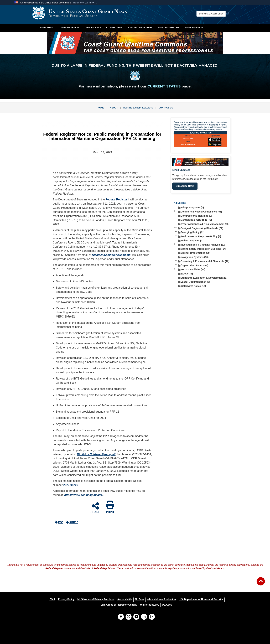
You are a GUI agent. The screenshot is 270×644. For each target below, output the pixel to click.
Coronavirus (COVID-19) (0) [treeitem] (195, 220)
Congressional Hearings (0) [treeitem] (195, 215)
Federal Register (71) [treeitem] (191, 240)
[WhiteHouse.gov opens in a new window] (149, 604)
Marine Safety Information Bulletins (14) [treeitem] (202, 248)
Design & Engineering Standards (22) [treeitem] (200, 228)
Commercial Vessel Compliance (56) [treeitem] (200, 211)
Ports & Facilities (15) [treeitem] (191, 269)
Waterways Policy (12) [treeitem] (192, 286)
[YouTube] (136, 617)
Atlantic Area (114, 28)
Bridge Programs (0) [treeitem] (191, 207)
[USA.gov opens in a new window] (167, 604)
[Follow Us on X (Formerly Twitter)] (129, 617)
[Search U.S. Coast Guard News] (204, 14)
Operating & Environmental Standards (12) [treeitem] (203, 261)
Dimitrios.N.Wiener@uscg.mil (96, 454)
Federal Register (116, 199)
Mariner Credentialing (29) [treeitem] (194, 253)
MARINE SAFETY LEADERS (138, 107)
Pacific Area (93, 28)
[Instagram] (152, 617)
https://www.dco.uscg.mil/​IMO (83, 495)
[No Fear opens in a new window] (139, 599)
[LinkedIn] (144, 617)
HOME (101, 107)
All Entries (180, 202)
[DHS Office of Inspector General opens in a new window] (119, 604)
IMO (58, 522)
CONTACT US (166, 107)
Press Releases (194, 28)
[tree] (200, 246)
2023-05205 (70, 485)
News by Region (70, 28)
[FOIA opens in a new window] (52, 599)
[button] (85, 2)
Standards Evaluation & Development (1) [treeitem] (202, 277)
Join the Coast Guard (140, 28)
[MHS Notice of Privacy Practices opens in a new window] (96, 599)
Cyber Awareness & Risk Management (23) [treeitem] (203, 224)
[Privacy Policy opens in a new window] (66, 599)
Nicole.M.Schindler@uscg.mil (111, 254)
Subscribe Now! (185, 186)
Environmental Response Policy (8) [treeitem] (199, 236)
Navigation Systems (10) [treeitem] (193, 257)
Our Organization (168, 28)
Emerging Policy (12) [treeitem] (191, 232)
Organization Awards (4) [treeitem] (193, 265)
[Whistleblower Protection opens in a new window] (161, 599)
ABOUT (114, 107)
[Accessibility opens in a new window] (124, 599)
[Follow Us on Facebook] (121, 617)
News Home (47, 28)
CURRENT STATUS (164, 86)
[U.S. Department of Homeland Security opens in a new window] (201, 599)
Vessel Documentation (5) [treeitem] (194, 282)
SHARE (95, 507)
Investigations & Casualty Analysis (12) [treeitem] (201, 244)
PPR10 (71, 522)
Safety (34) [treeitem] (185, 273)
